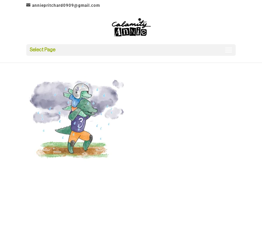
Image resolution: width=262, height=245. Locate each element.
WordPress (165, 175)
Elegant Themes (121, 175)
